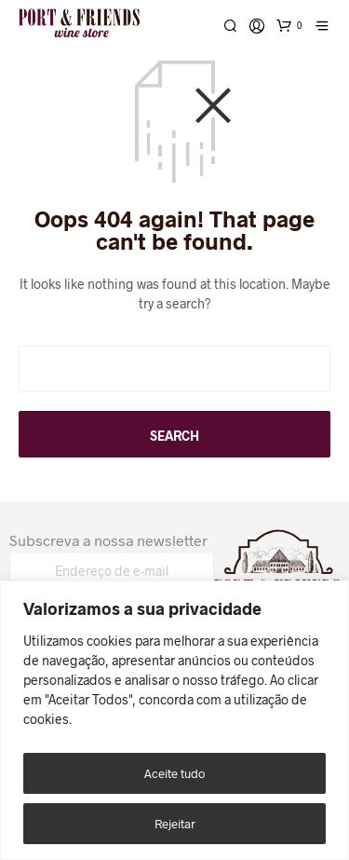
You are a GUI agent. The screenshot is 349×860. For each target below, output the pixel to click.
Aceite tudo (174, 773)
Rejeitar (174, 823)
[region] (174, 720)
